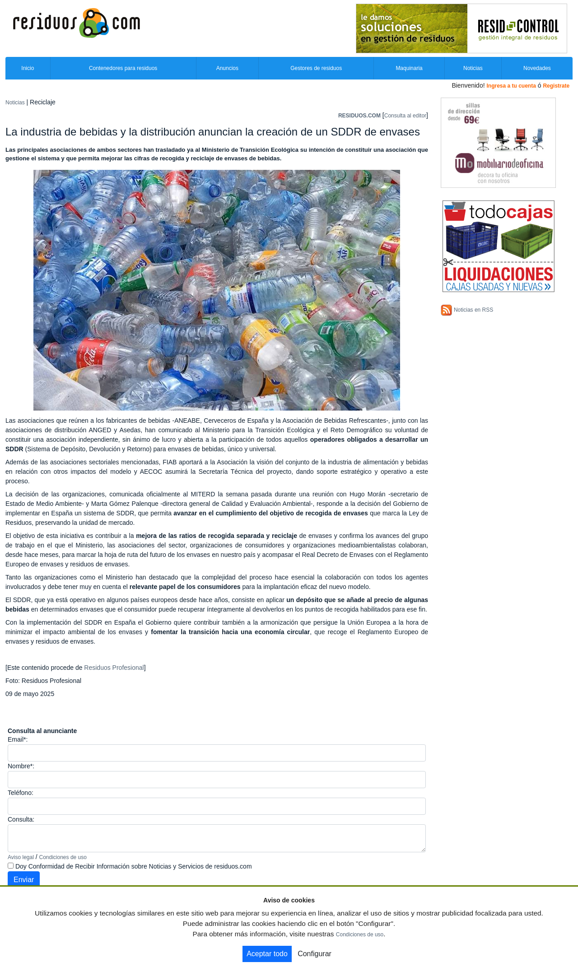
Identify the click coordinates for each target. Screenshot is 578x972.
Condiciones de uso (63, 857)
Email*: (18, 739)
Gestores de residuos (316, 68)
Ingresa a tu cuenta (511, 86)
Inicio (27, 68)
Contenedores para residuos (123, 68)
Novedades (537, 68)
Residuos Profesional (114, 667)
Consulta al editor (405, 115)
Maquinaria (409, 68)
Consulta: (21, 819)
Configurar (314, 954)
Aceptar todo (267, 954)
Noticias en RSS (473, 310)
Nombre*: (21, 766)
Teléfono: (20, 792)
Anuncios (227, 68)
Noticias (473, 68)
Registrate (556, 86)
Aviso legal (21, 857)
